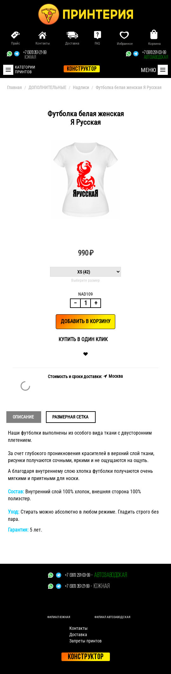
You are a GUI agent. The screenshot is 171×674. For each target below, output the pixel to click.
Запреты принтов (85, 640)
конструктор (82, 69)
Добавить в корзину (86, 321)
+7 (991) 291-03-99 (155, 55)
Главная (14, 87)
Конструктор (86, 657)
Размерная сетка (70, 416)
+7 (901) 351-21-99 (34, 55)
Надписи (81, 87)
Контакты (78, 628)
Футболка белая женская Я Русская (129, 87)
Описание (23, 416)
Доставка (78, 634)
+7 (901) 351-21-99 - (78, 586)
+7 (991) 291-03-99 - (78, 575)
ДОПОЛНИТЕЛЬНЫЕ (47, 87)
